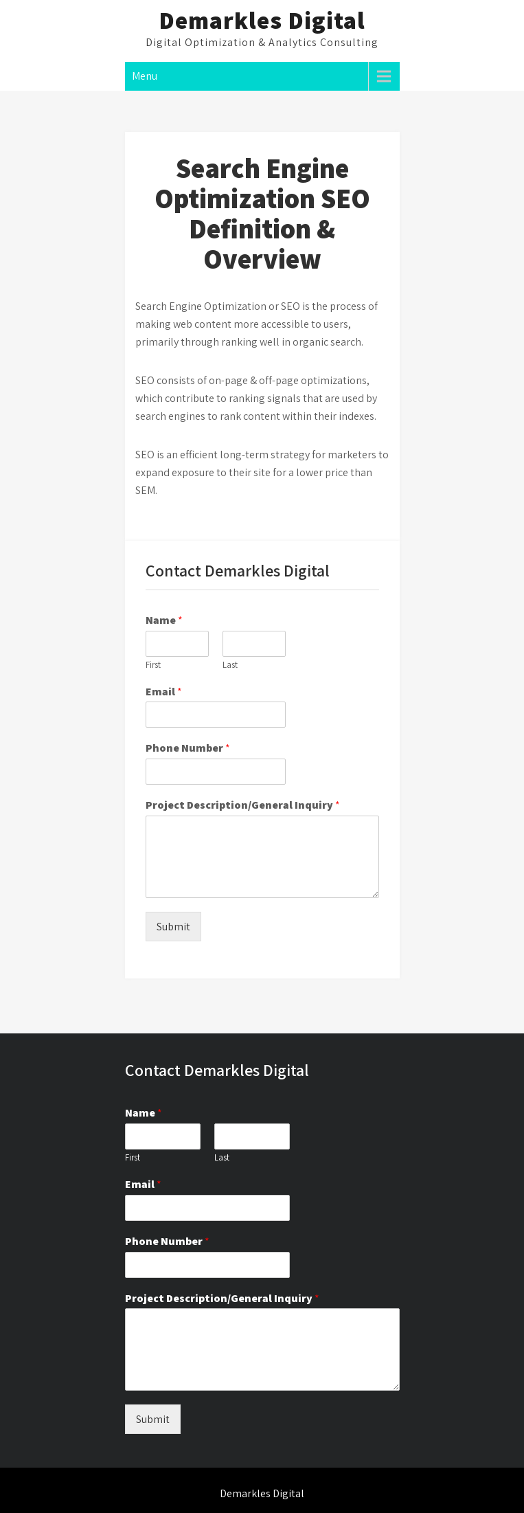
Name (164, 620)
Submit (173, 926)
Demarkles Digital (262, 20)
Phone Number (188, 748)
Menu (144, 76)
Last (230, 665)
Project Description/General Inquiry (243, 805)
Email (164, 692)
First (153, 665)
